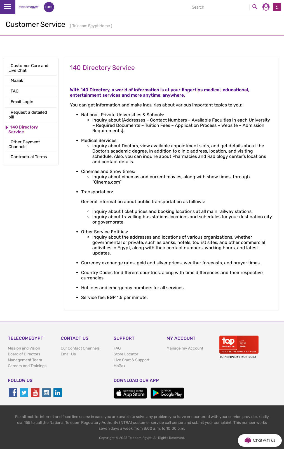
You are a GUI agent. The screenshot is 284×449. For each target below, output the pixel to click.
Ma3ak (119, 366)
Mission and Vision (24, 348)
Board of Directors (24, 354)
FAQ (117, 348)
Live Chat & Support (131, 360)
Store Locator (126, 354)
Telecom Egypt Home (91, 25)
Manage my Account (184, 348)
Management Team (25, 360)
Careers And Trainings (27, 366)
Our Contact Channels (80, 348)
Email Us (68, 354)
